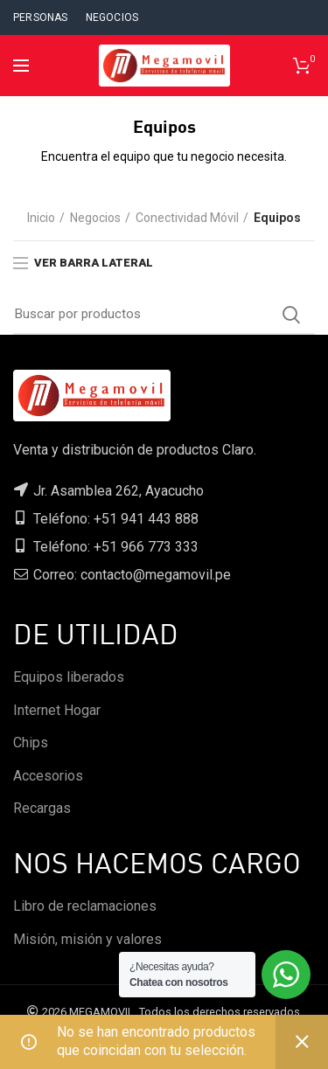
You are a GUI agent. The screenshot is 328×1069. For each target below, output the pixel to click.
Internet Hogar (57, 710)
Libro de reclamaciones (85, 906)
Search (291, 315)
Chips (30, 742)
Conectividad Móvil (187, 218)
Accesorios (48, 775)
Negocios (95, 218)
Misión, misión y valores (87, 939)
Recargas (42, 808)
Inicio (41, 218)
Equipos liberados (68, 677)
